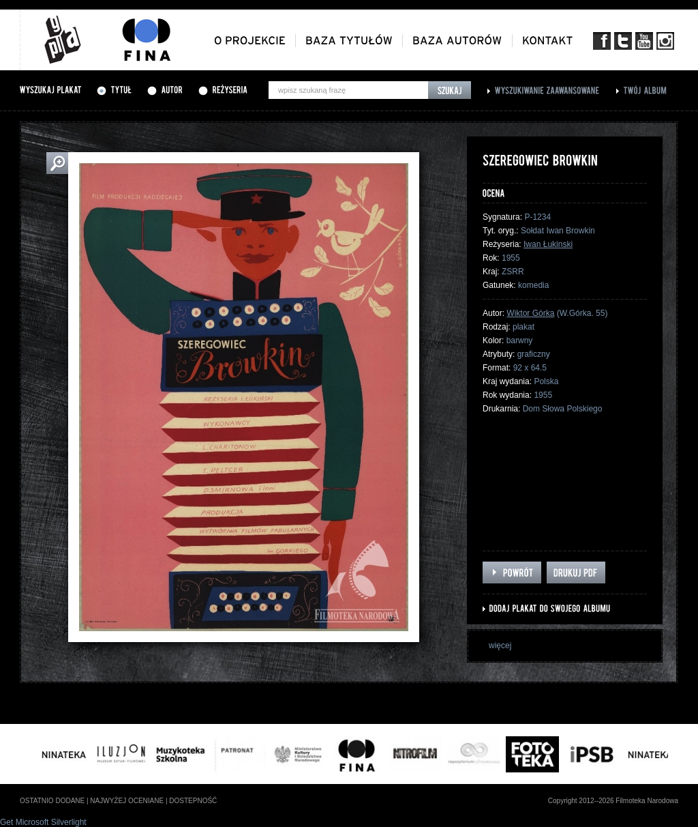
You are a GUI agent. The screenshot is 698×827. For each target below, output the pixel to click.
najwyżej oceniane (127, 800)
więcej (500, 645)
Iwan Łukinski (548, 244)
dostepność (193, 800)
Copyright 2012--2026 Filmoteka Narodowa (613, 800)
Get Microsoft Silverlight (43, 822)
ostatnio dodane (52, 800)
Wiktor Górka (530, 313)
